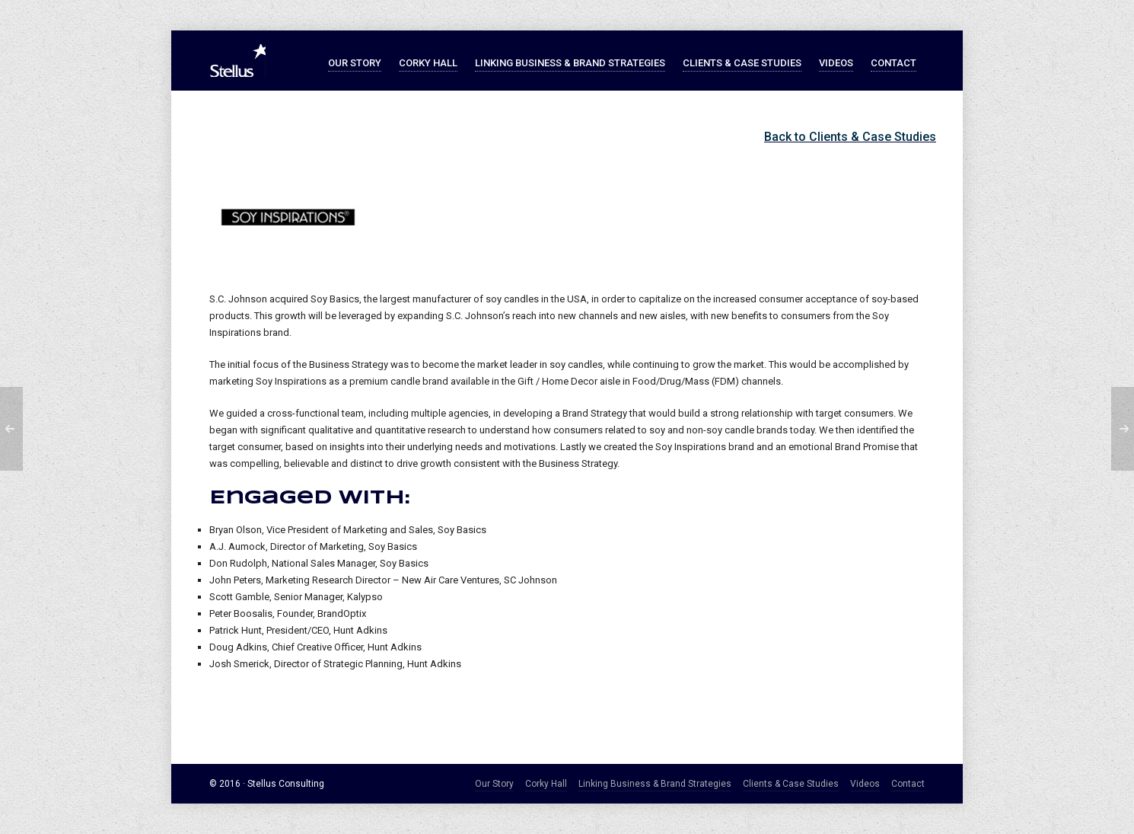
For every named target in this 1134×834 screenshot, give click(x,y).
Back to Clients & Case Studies (850, 136)
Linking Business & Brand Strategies (654, 783)
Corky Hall (546, 783)
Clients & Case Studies (791, 783)
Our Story (494, 783)
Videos (865, 783)
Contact (908, 783)
